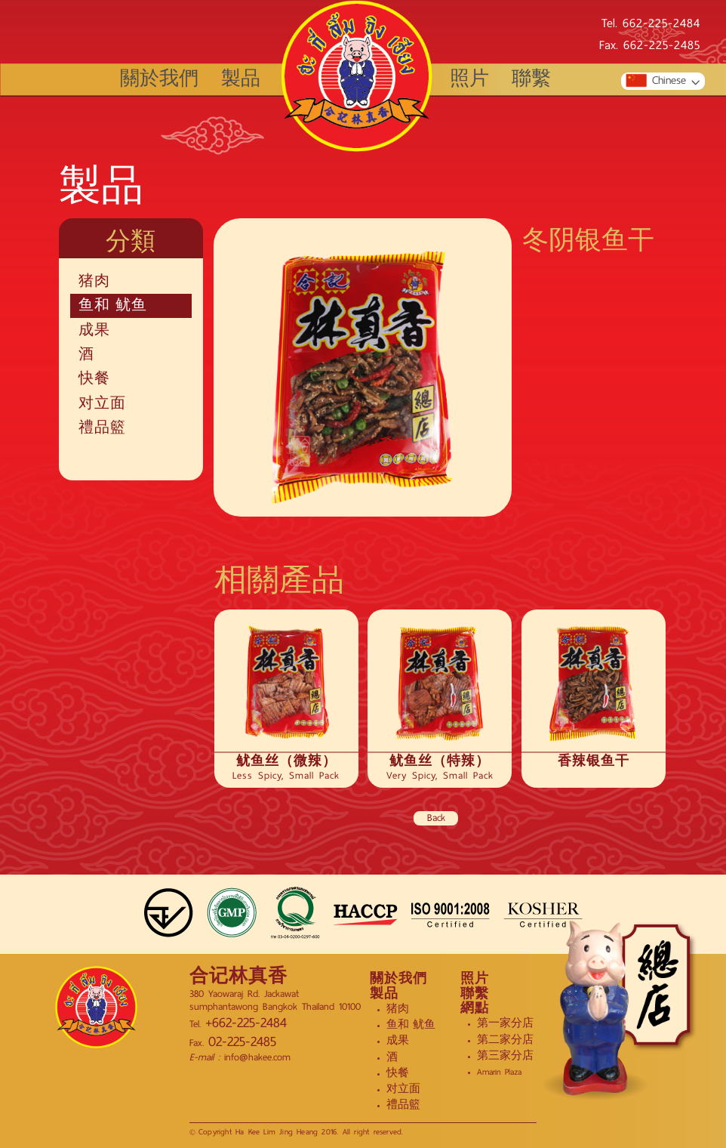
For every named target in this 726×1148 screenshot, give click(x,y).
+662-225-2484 (246, 1023)
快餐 (94, 379)
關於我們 (159, 80)
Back (436, 818)
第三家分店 (505, 1055)
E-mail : (204, 1057)
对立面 (102, 404)
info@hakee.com (255, 1057)
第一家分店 (505, 1023)
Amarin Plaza (499, 1071)
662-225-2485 (661, 46)
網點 (474, 1008)
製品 (240, 79)
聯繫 (531, 79)
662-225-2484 (661, 24)
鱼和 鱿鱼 (112, 306)
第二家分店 (505, 1040)
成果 (94, 331)
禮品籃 (102, 428)
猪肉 (94, 282)
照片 (469, 79)
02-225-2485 (242, 1041)
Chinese (655, 81)
